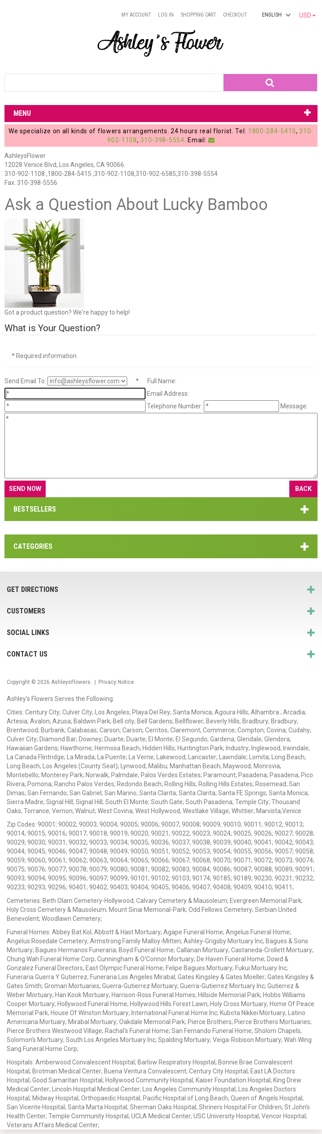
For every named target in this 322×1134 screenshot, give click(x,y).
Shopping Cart (198, 15)
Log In (166, 15)
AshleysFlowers (70, 682)
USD (307, 15)
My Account (136, 15)
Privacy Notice (116, 682)
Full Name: (161, 381)
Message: (294, 406)
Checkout (235, 15)
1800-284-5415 (272, 131)
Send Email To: (25, 381)
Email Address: (168, 393)
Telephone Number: (174, 406)
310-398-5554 (162, 140)
